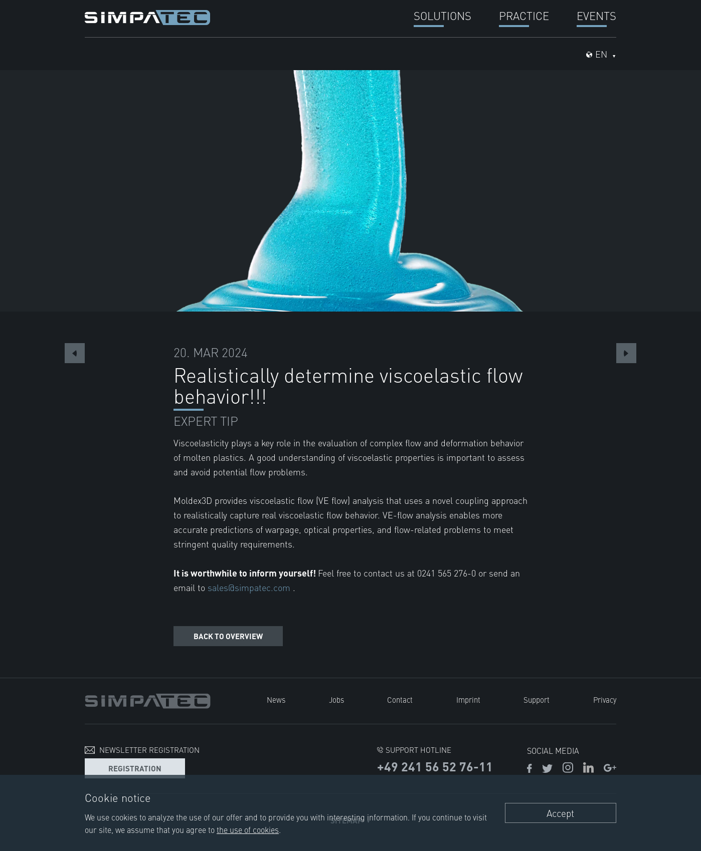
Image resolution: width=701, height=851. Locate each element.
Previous (75, 353)
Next (626, 353)
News (276, 699)
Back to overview (228, 636)
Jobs (336, 699)
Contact (400, 699)
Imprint (468, 699)
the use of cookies (248, 829)
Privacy (604, 699)
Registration (134, 768)
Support (536, 699)
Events (596, 15)
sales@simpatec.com (250, 587)
